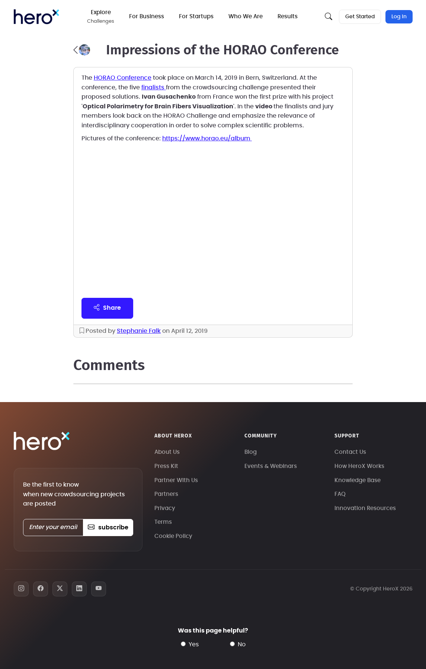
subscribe (108, 527)
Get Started (360, 16)
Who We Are (245, 16)
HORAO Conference (122, 78)
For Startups (196, 16)
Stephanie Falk (139, 331)
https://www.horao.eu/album (207, 138)
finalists (153, 87)
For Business (146, 16)
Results (288, 16)
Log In (399, 16)
